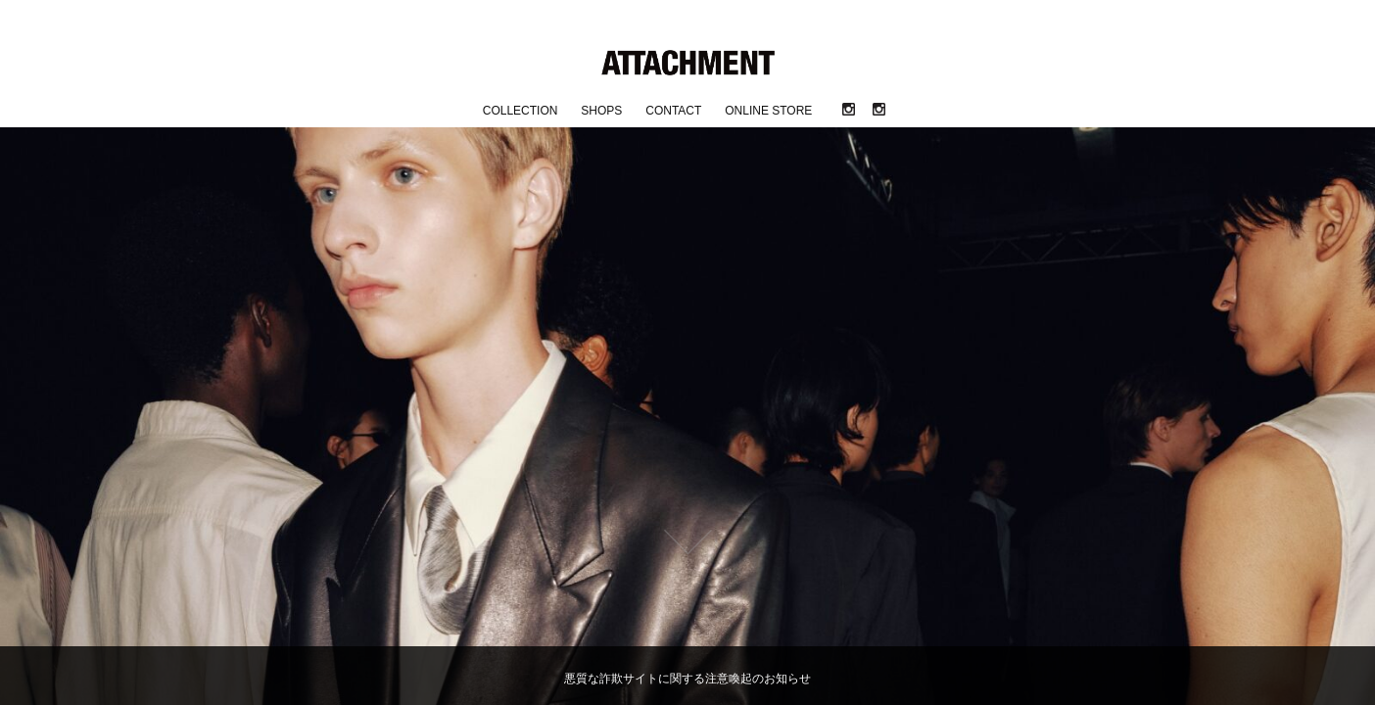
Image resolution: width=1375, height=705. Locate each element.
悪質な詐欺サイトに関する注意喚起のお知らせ (687, 678)
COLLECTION (520, 111)
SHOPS (601, 111)
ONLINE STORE (768, 111)
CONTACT (673, 111)
